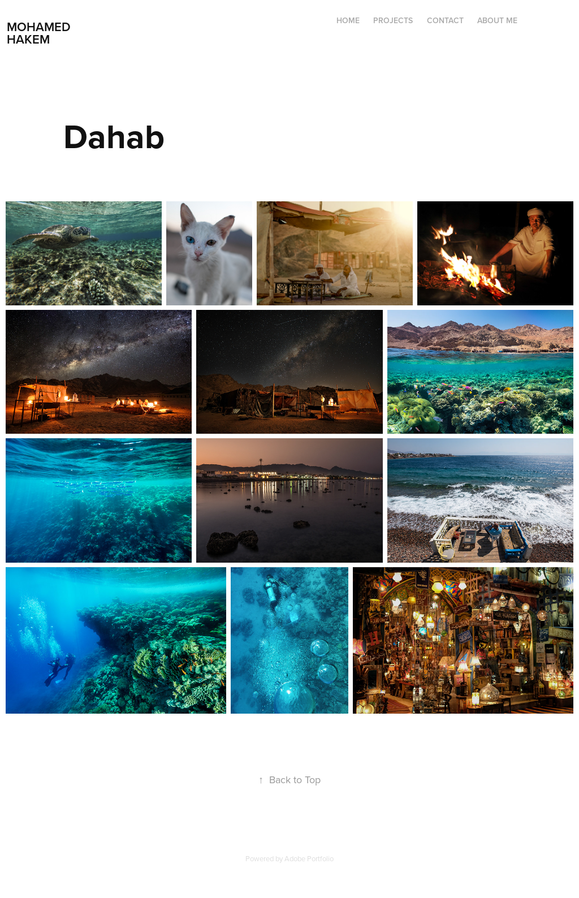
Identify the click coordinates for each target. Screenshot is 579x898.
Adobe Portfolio (309, 858)
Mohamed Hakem (40, 33)
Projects (393, 20)
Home (348, 20)
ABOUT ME (497, 20)
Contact (445, 20)
